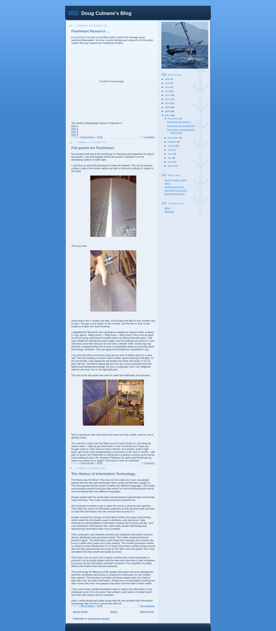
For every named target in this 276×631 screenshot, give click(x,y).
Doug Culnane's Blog (106, 13)
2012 (167, 95)
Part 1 (74, 126)
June (170, 154)
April (170, 162)
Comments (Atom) (99, 618)
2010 (167, 103)
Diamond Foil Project (176, 190)
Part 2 (74, 128)
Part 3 (74, 131)
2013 (167, 91)
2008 (167, 111)
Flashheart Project (174, 187)
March (171, 166)
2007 (167, 115)
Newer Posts (80, 611)
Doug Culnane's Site (175, 180)
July (170, 150)
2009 (167, 107)
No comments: (148, 606)
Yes (147, 349)
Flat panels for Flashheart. (93, 148)
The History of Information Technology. (103, 474)
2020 (167, 79)
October (172, 141)
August (172, 145)
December (173, 118)
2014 (167, 87)
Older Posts (147, 611)
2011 (167, 99)
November (173, 137)
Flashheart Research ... (90, 31)
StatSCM (169, 211)
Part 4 (74, 134)
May (170, 158)
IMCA (167, 183)
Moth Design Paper (175, 194)
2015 (167, 83)
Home (113, 611)
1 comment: (149, 137)
